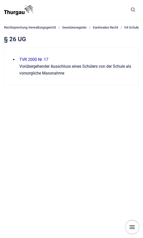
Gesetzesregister (74, 27)
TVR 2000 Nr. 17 (33, 59)
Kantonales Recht (105, 27)
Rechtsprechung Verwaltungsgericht (30, 27)
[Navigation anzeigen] (132, 227)
